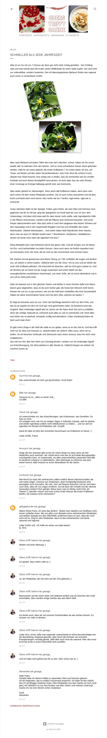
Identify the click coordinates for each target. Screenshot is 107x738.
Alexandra (24, 671)
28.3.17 (22, 532)
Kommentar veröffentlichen (25, 706)
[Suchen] (95, 8)
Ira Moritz (24, 475)
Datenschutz (41, 35)
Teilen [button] (12, 360)
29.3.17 (22, 549)
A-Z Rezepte (72, 35)
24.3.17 (22, 440)
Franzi (22, 412)
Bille (21, 392)
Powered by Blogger (53, 724)
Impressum (57, 35)
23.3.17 (22, 384)
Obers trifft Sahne (28, 540)
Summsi (23, 375)
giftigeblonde (26, 506)
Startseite (25, 35)
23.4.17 (22, 699)
